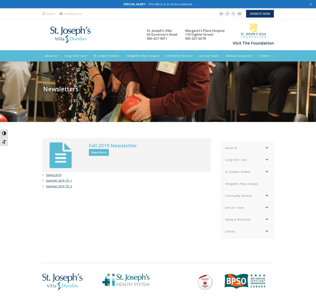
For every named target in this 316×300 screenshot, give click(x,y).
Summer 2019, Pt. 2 (59, 186)
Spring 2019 (53, 175)
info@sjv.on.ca (70, 14)
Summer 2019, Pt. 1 (59, 180)
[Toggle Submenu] (267, 148)
